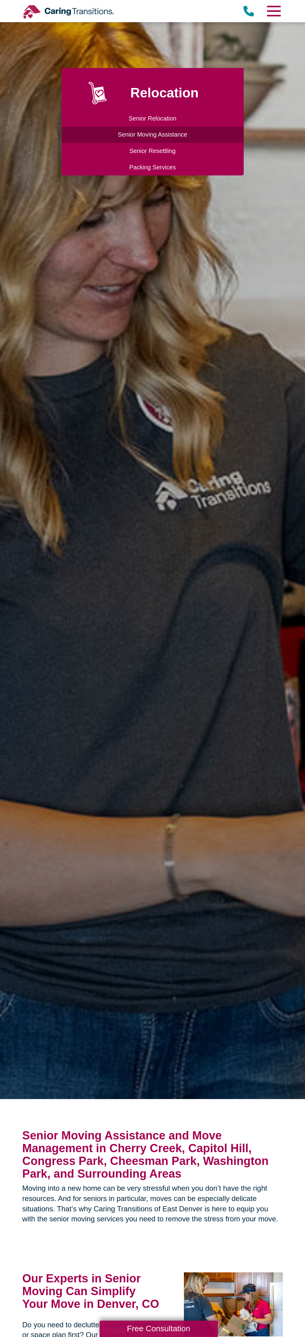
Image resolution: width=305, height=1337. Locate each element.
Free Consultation (158, 1328)
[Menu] (274, 11)
